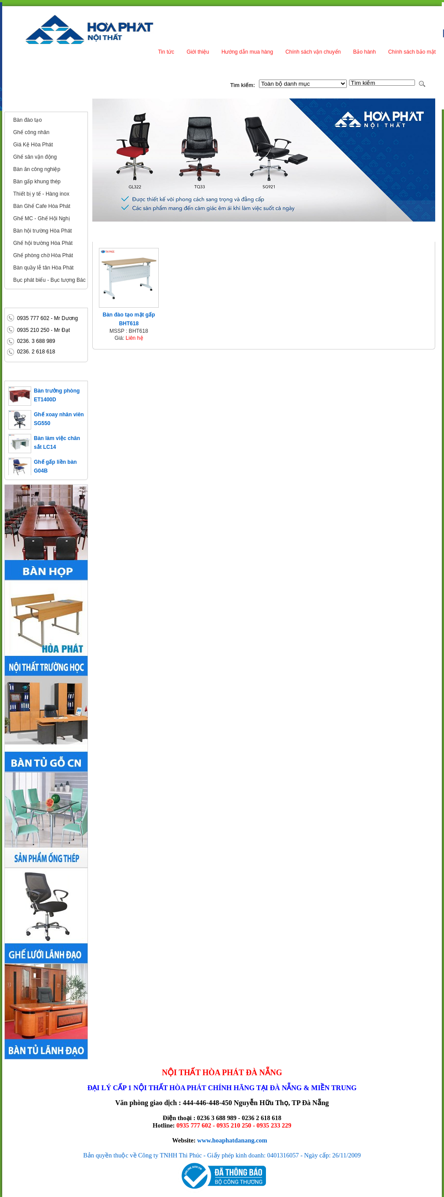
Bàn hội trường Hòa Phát (42, 231)
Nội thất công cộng (34, 105)
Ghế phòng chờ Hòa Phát (43, 255)
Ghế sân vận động (35, 157)
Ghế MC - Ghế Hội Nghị (41, 218)
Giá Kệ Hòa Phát (33, 145)
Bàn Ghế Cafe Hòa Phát (41, 206)
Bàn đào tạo (27, 120)
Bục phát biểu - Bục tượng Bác (49, 280)
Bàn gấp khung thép (37, 181)
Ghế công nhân (31, 132)
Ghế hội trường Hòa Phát (43, 243)
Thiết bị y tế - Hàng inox (41, 194)
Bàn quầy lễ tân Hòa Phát (43, 268)
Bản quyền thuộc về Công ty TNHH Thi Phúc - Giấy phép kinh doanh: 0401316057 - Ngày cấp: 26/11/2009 (222, 1155)
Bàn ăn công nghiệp (36, 169)
